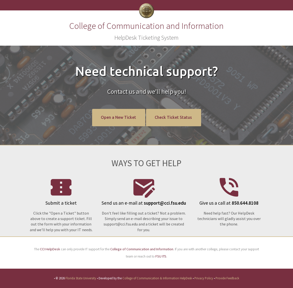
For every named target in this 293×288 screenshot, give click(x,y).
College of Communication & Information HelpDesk (157, 278)
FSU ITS (160, 256)
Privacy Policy (203, 278)
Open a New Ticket (118, 117)
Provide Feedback (227, 278)
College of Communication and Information (141, 249)
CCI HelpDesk (50, 249)
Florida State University (81, 278)
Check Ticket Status (173, 117)
